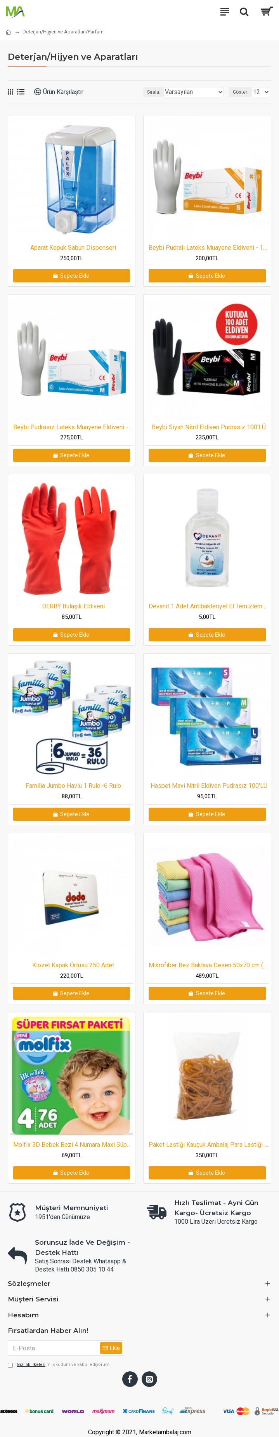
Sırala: (153, 92)
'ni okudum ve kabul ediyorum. (59, 1365)
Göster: (240, 92)
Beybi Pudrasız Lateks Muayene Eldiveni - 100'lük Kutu (73, 427)
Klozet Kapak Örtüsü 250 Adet (73, 965)
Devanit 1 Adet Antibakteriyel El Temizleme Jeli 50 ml (209, 606)
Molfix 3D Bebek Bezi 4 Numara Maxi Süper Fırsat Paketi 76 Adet (73, 1144)
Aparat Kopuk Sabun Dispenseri (73, 247)
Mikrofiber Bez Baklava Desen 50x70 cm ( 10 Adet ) (209, 965)
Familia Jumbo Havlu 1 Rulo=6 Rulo (73, 785)
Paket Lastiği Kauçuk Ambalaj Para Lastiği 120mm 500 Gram (209, 1144)
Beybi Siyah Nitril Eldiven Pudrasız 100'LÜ (209, 427)
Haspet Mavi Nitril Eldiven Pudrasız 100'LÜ (209, 785)
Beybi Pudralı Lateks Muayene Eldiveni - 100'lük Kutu (209, 247)
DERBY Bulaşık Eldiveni (73, 606)
